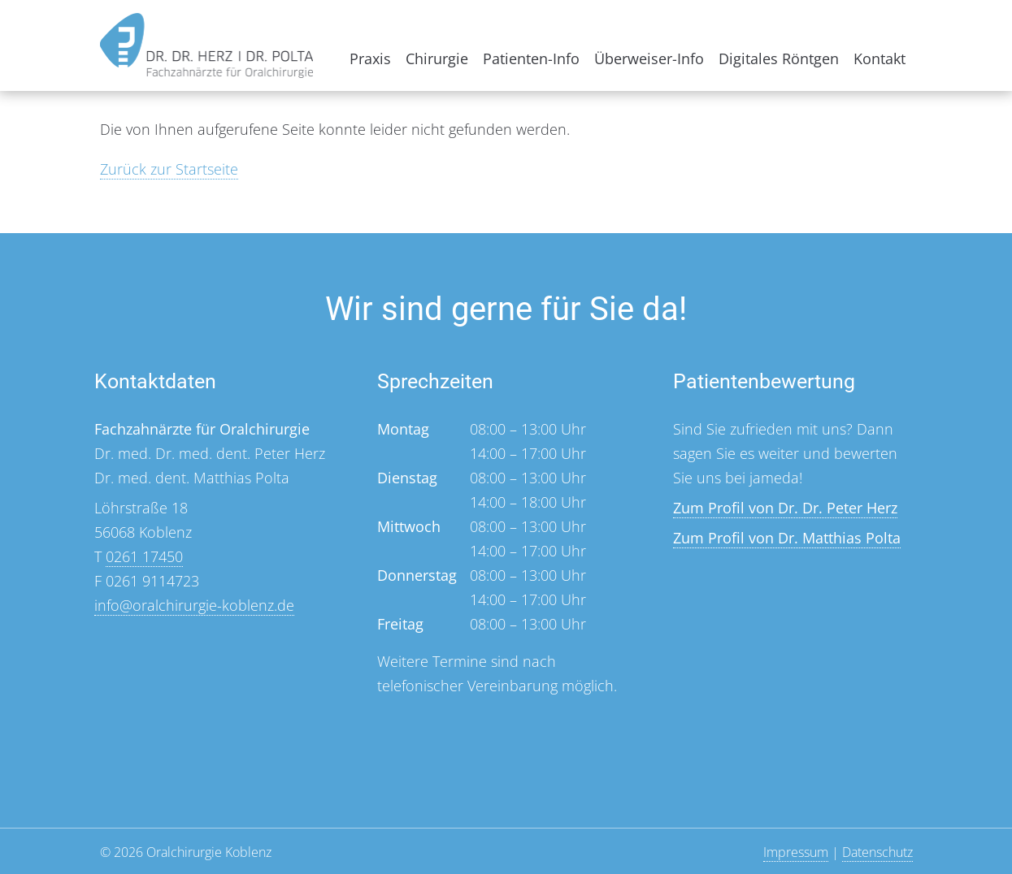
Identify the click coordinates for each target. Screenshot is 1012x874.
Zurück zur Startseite (169, 169)
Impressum (795, 852)
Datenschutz (877, 852)
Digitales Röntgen (779, 58)
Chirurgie (437, 58)
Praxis (370, 58)
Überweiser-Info (649, 58)
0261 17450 (144, 556)
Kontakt (879, 58)
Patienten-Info (531, 58)
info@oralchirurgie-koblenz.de (194, 605)
